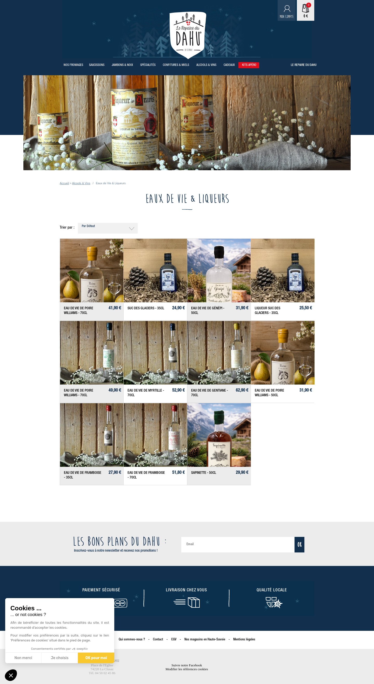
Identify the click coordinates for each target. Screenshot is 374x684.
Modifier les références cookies (186, 669)
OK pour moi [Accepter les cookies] (96, 658)
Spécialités (148, 65)
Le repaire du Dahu (303, 65)
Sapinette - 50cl (203, 473)
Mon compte (286, 16)
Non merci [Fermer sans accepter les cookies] (23, 658)
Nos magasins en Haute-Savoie (204, 639)
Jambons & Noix (122, 65)
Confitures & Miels (176, 65)
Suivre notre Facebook (186, 665)
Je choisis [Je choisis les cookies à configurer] (60, 658)
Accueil (64, 183)
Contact (158, 639)
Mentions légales (244, 639)
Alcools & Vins (206, 65)
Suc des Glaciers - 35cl (146, 308)
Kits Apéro (249, 65)
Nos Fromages (73, 65)
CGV (173, 639)
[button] (11, 675)
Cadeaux (229, 65)
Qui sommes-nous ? (132, 639)
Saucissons (96, 65)
